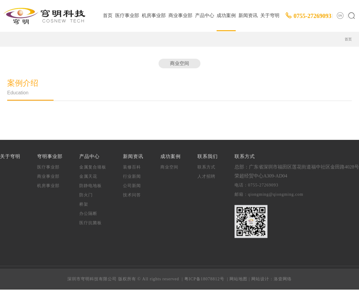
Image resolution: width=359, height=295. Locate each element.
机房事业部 (154, 15)
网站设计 (260, 279)
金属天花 (88, 173)
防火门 (86, 191)
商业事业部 (180, 15)
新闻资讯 (248, 15)
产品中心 (204, 15)
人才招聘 (206, 173)
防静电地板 (90, 182)
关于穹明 (269, 15)
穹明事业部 (50, 152)
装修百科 (132, 163)
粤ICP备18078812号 (204, 279)
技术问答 (132, 191)
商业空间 (179, 63)
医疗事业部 (127, 15)
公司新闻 (132, 182)
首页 (107, 15)
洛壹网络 (283, 279)
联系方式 (206, 163)
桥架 (83, 201)
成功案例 (226, 15)
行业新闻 (132, 173)
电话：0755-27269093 (257, 181)
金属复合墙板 (92, 163)
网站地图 (238, 279)
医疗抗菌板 (90, 219)
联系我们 (207, 152)
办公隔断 (88, 210)
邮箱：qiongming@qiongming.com (269, 191)
